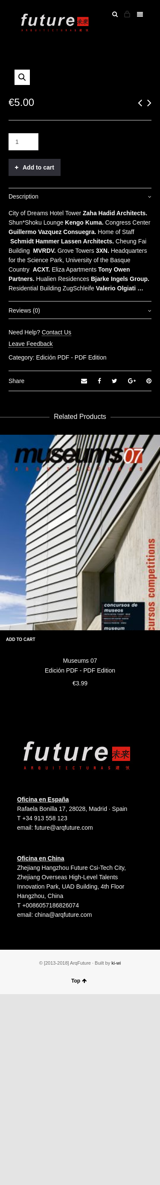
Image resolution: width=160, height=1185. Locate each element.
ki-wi (116, 1153)
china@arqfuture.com (63, 1105)
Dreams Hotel (45, 404)
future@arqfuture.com (64, 1018)
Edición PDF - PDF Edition (71, 548)
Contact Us (56, 523)
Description (23, 387)
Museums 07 (80, 851)
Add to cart (38, 358)
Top (79, 1172)
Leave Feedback (31, 534)
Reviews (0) (24, 501)
